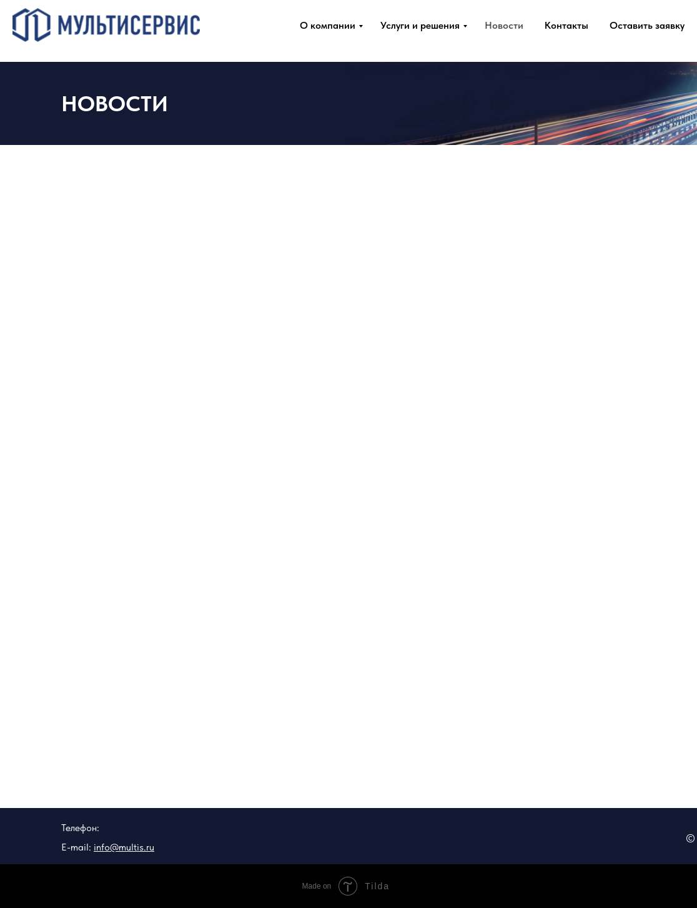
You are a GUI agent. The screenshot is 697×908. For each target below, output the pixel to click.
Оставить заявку (647, 25)
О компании (327, 25)
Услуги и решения (420, 25)
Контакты (566, 25)
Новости (504, 25)
